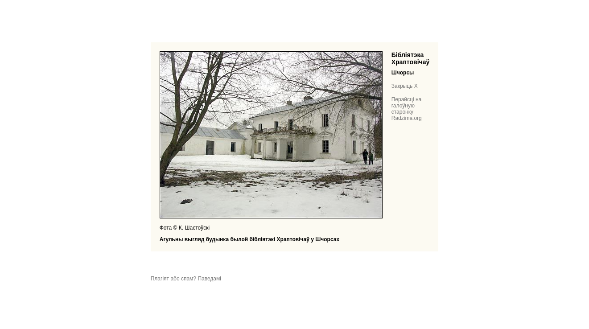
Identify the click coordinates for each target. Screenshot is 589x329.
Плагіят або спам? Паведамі (186, 279)
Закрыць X (404, 86)
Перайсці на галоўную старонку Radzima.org (406, 108)
